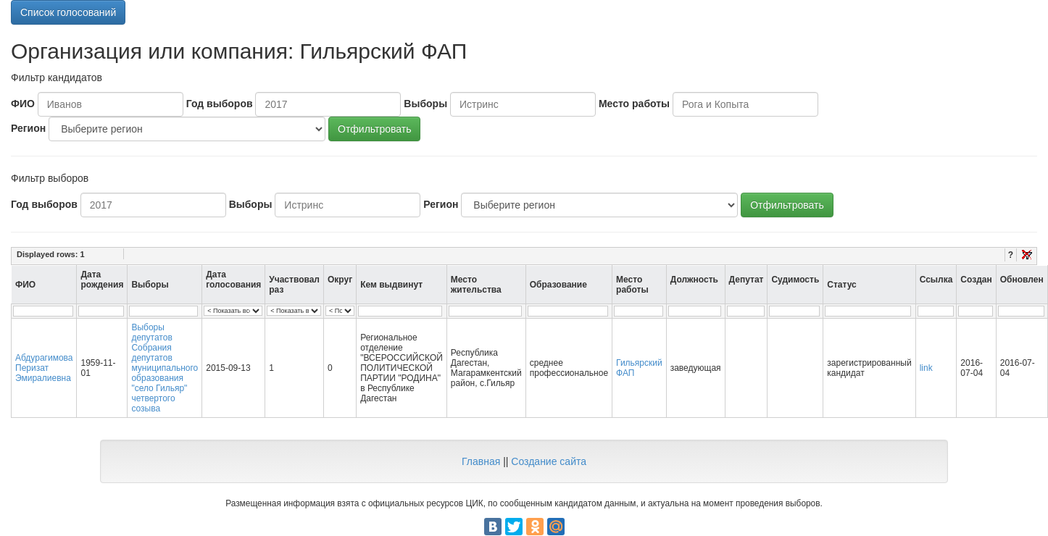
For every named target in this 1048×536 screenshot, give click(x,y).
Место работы (634, 103)
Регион (28, 128)
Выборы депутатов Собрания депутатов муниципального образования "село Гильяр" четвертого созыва (164, 368)
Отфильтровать (374, 129)
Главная (481, 461)
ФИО (23, 103)
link (926, 368)
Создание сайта (548, 461)
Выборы (425, 103)
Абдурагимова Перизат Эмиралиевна (43, 368)
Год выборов (219, 103)
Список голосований (68, 12)
